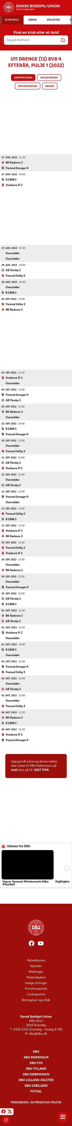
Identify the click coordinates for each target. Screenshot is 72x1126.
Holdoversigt (49, 78)
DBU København (36, 1074)
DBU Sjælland (36, 1085)
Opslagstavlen (27, 86)
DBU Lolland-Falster (36, 1080)
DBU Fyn (36, 1063)
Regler (49, 86)
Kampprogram (23, 78)
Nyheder (36, 966)
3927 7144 (41, 769)
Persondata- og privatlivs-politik (36, 1102)
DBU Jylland (36, 1068)
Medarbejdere (36, 977)
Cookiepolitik (36, 994)
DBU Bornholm (36, 1057)
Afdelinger (36, 971)
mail (14, 769)
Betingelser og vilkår (36, 1000)
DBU (36, 1051)
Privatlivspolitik (36, 988)
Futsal (36, 1091)
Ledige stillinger (36, 983)
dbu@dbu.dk (38, 1033)
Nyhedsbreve (36, 960)
